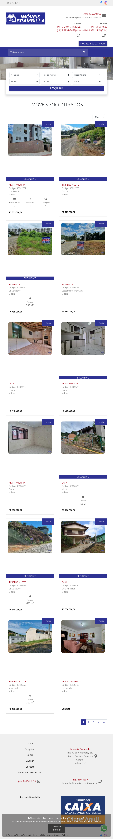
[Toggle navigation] (96, 52)
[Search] (48, 52)
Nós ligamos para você (92, 43)
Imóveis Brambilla (30, 797)
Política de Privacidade (90, 821)
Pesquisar (56, 88)
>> (104, 722)
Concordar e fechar (56, 828)
